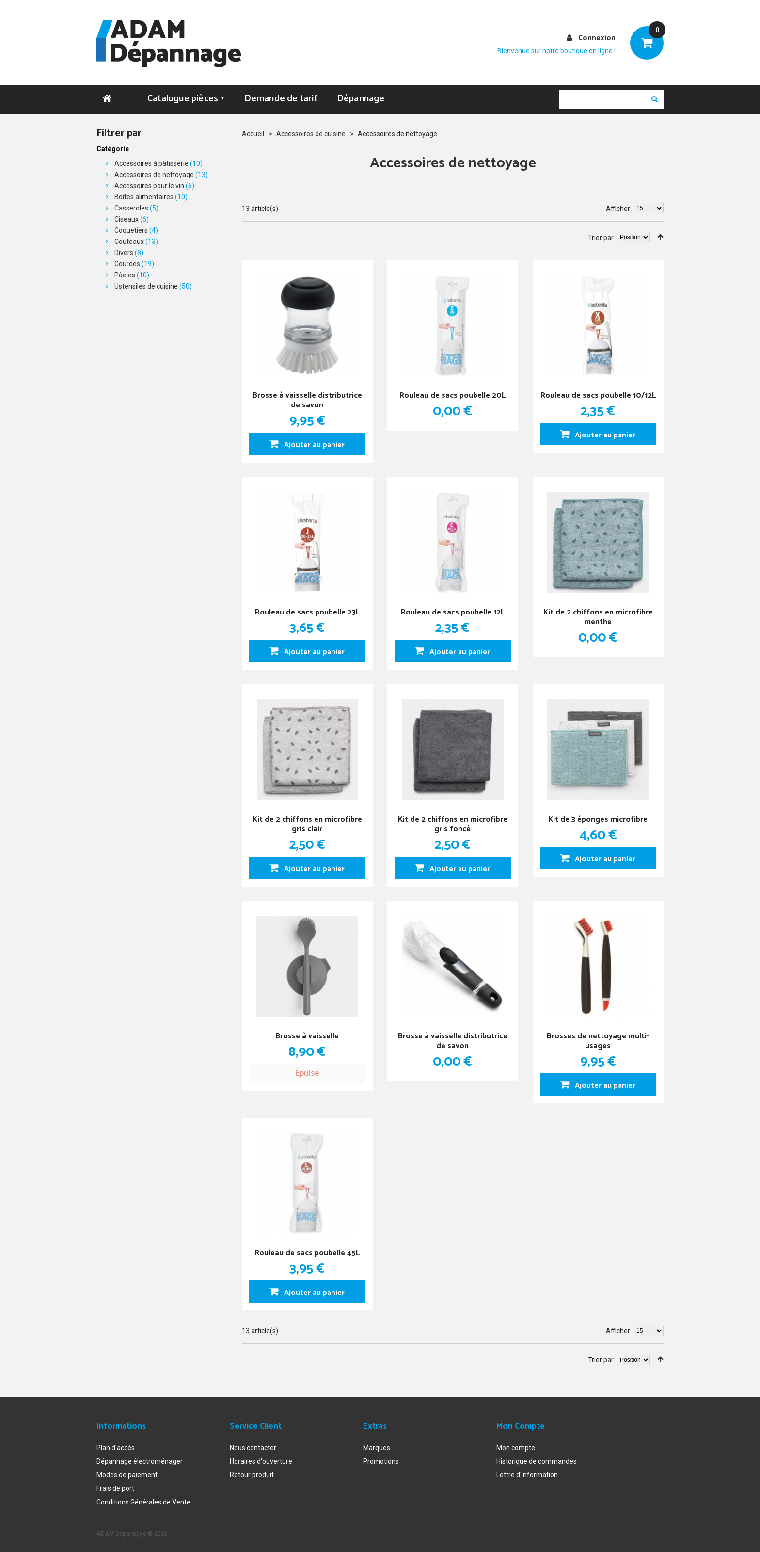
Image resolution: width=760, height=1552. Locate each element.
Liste (259, 232)
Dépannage (361, 95)
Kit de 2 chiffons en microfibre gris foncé (452, 819)
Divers (123, 249)
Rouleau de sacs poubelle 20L (452, 391)
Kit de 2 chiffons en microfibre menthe (598, 612)
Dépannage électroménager (139, 1458)
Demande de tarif (280, 95)
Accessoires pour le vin (149, 182)
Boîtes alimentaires (144, 193)
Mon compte (515, 1445)
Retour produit (252, 1472)
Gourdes (127, 260)
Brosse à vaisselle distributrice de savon (307, 396)
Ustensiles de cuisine (146, 283)
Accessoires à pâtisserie (151, 160)
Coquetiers (131, 227)
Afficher (618, 205)
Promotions (381, 1458)
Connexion (597, 38)
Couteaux (129, 238)
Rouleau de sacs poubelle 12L (453, 607)
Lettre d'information (527, 1472)
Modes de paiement (127, 1472)
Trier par (601, 234)
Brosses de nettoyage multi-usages (598, 1036)
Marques (376, 1445)
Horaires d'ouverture (261, 1458)
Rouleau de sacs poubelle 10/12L (598, 396)
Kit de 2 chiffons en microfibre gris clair (307, 819)
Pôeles (124, 271)
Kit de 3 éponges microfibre (598, 815)
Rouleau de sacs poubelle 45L (307, 1248)
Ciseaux (126, 216)
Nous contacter (253, 1445)
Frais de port (115, 1485)
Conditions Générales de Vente (143, 1499)
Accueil (253, 130)
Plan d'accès (115, 1445)
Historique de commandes (536, 1458)
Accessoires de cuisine (311, 130)
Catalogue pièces (186, 95)
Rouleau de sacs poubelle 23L (307, 607)
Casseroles (131, 205)
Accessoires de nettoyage (154, 171)
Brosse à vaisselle (307, 1031)
